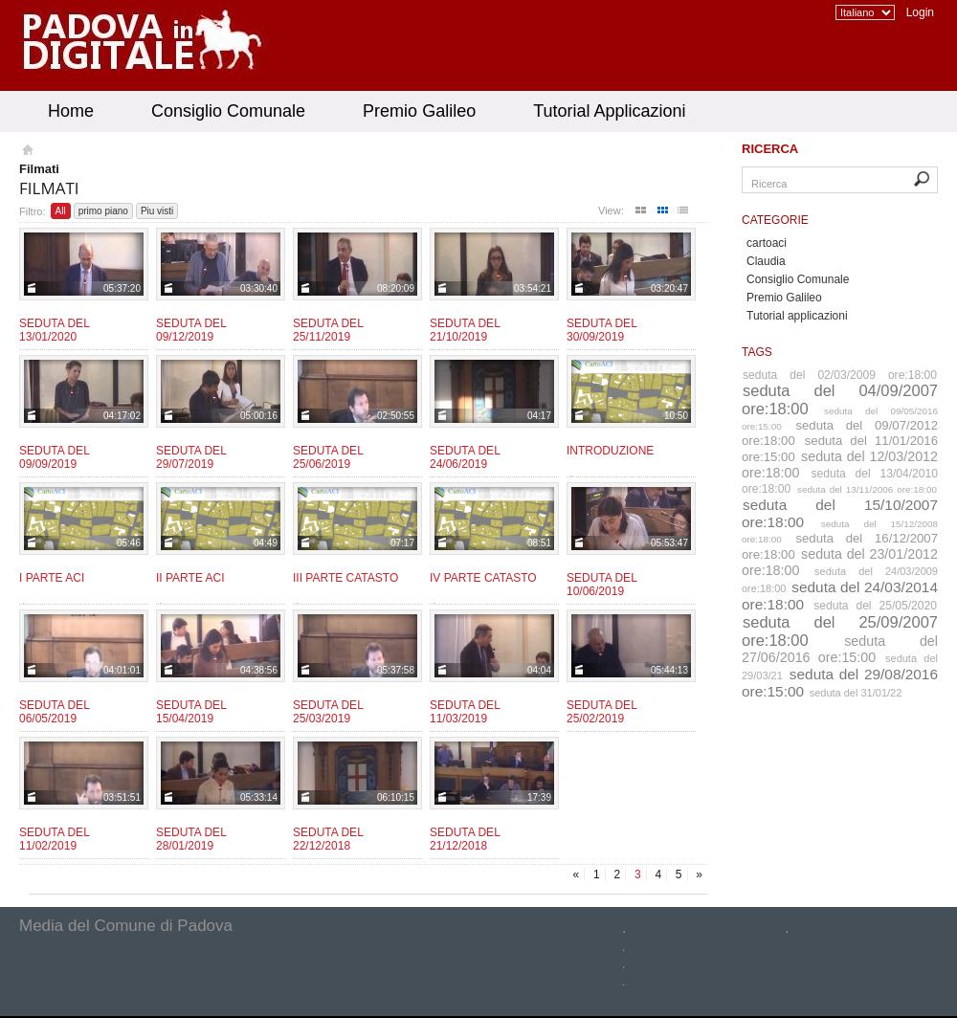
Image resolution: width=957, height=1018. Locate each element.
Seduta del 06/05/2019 (54, 711)
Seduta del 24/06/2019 (465, 457)
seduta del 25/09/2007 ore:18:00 (840, 631)
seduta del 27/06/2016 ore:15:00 (840, 649)
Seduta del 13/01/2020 (54, 330)
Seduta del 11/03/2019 (465, 711)
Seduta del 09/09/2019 (54, 457)
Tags (757, 352)
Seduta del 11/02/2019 (54, 839)
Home (71, 111)
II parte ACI (190, 578)
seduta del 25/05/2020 (875, 605)
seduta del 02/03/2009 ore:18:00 (840, 375)
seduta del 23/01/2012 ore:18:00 (840, 562)
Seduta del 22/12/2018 (328, 839)
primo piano (103, 211)
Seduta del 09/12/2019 (191, 330)
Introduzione (610, 450)
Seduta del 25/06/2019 (328, 457)
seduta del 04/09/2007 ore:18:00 (840, 399)
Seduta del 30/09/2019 (601, 330)
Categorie (775, 220)
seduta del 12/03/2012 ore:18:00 (840, 464)
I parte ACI (51, 578)
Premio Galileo (419, 111)
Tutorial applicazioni (797, 315)
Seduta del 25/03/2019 (328, 711)
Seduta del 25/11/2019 (328, 330)
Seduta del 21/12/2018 (465, 839)
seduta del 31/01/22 (856, 692)
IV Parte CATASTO (483, 578)
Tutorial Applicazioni (609, 111)
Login (920, 12)
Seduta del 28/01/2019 (191, 839)
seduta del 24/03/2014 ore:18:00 (840, 595)
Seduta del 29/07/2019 (191, 457)
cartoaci (766, 243)
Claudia (766, 261)
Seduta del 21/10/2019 (465, 330)
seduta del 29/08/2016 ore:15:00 (840, 682)
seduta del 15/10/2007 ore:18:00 (840, 513)
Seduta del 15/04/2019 (191, 711)
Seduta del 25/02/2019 (601, 711)
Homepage (26, 152)
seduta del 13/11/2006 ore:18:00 (867, 489)
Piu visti (157, 211)
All (61, 211)
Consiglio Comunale (228, 111)
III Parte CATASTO (345, 578)
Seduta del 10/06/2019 (601, 584)
